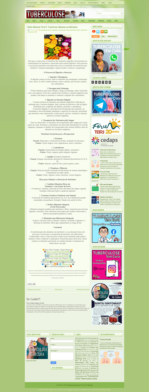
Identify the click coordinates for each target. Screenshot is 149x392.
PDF (85, 364)
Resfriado (93, 368)
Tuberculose (31, 32)
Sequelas (93, 370)
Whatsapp (67, 21)
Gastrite (86, 353)
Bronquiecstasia (94, 340)
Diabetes (85, 344)
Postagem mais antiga (83, 289)
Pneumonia (92, 364)
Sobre (116, 21)
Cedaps (86, 342)
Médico (88, 359)
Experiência (55, 30)
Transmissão (104, 161)
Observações (62, 30)
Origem (92, 362)
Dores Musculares (31, 3)
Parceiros (68, 3)
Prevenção (94, 366)
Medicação (78, 359)
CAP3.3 (79, 342)
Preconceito (85, 366)
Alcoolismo (83, 338)
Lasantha (61, 389)
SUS (94, 372)
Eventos (42, 3)
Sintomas (86, 372)
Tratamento (84, 30)
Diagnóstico (94, 344)
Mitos (76, 360)
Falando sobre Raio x (106, 197)
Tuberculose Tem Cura (73, 385)
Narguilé (85, 360)
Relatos (83, 3)
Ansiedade (78, 340)
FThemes (46, 389)
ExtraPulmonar (90, 349)
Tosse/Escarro (30, 6)
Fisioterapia (51, 3)
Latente (94, 357)
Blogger (90, 385)
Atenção (51, 20)
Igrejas (84, 357)
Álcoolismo (91, 21)
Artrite (85, 340)
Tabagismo (101, 21)
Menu (35, 20)
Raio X (75, 3)
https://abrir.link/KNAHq (59, 256)
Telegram (75, 21)
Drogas (109, 21)
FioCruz (87, 351)
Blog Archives (112, 36)
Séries (103, 3)
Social (43, 20)
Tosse (94, 374)
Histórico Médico (81, 355)
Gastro (93, 353)
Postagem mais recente (34, 289)
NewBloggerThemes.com (87, 389)
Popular (95, 36)
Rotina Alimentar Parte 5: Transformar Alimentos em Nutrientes (53, 27)
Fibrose (82, 351)
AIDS (76, 338)
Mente (60, 3)
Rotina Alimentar (93, 3)
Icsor (97, 355)
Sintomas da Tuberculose (108, 150)
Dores (88, 346)
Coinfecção (93, 342)
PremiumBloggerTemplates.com (72, 389)
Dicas (49, 30)
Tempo (110, 3)
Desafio (77, 344)
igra (79, 357)
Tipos (59, 20)
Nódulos (94, 360)
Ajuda (84, 20)
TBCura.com (66, 264)
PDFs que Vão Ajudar (106, 184)
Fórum (80, 353)
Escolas (76, 347)
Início (27, 21)
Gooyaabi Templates (106, 389)
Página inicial (58, 289)
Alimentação (44, 30)
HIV (92, 355)
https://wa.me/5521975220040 (58, 252)
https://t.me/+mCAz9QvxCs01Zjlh (58, 260)
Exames (92, 347)
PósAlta (77, 366)
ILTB (89, 357)
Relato (86, 368)
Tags (103, 36)
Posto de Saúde (105, 172)
